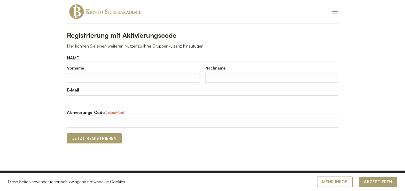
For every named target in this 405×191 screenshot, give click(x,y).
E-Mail (73, 90)
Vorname (75, 68)
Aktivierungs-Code (95, 113)
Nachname (215, 68)
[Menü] (335, 11)
